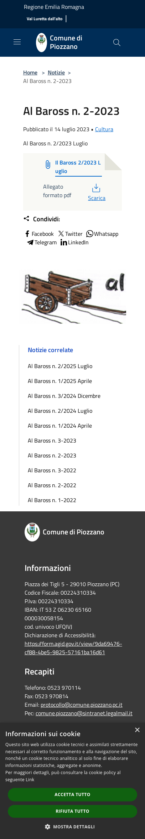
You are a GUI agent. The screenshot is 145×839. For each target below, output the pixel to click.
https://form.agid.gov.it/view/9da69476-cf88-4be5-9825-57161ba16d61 (73, 647)
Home (30, 72)
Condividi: (41, 219)
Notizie (56, 72)
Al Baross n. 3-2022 (52, 470)
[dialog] (72, 781)
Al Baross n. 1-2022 (52, 500)
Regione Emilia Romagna (54, 6)
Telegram (41, 242)
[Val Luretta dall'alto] (44, 19)
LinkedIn (74, 242)
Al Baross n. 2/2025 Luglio (60, 366)
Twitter (70, 233)
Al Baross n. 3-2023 (52, 440)
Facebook (38, 233)
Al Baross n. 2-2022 (52, 485)
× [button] (137, 730)
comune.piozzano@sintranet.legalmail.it (84, 713)
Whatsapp (102, 233)
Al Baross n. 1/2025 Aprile (60, 381)
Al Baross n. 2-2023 (52, 455)
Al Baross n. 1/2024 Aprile (60, 425)
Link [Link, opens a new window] (30, 780)
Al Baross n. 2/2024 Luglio (60, 410)
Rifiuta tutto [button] (72, 811)
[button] (72, 826)
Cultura (104, 129)
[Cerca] (117, 42)
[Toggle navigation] (17, 42)
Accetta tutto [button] (72, 794)
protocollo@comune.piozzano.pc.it (82, 704)
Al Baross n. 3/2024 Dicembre (64, 395)
